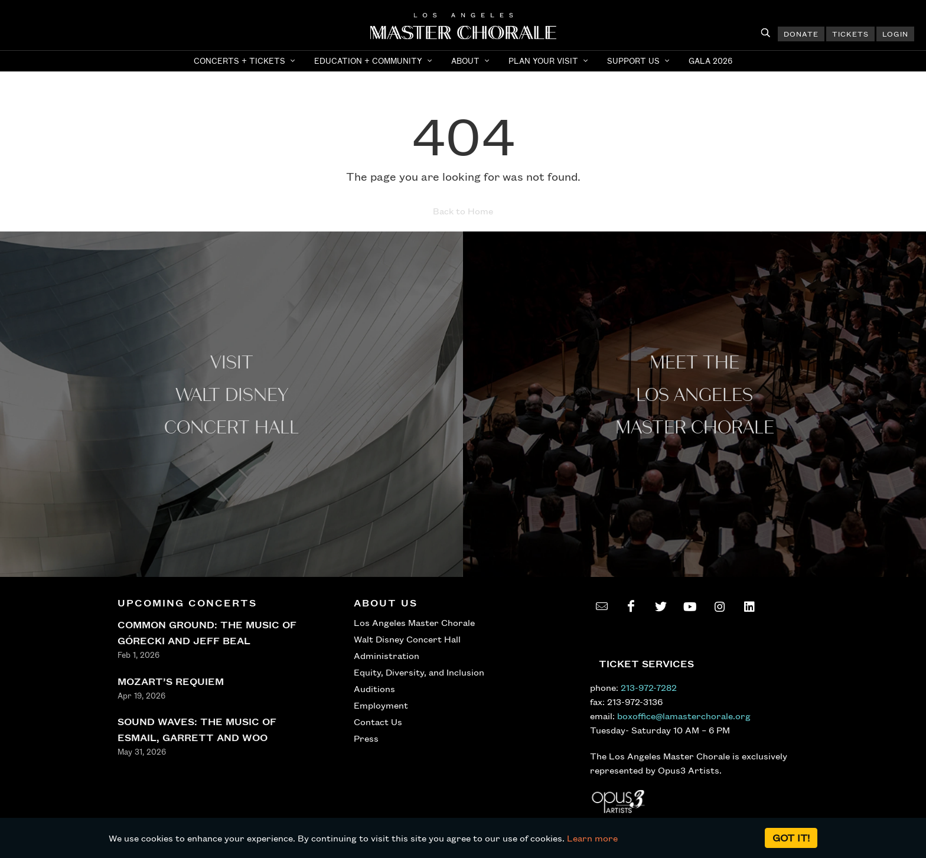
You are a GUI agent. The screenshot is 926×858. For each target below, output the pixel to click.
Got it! (791, 837)
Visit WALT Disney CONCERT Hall (231, 395)
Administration (386, 655)
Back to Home (463, 211)
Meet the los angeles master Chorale (694, 395)
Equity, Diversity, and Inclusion (419, 672)
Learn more (592, 838)
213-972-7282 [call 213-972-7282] (649, 687)
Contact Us (378, 721)
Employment (381, 705)
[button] (245, 61)
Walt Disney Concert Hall (407, 639)
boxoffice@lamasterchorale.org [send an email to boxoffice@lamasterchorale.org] (684, 716)
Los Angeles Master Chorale (414, 622)
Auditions (374, 688)
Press (366, 738)
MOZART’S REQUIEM (171, 681)
